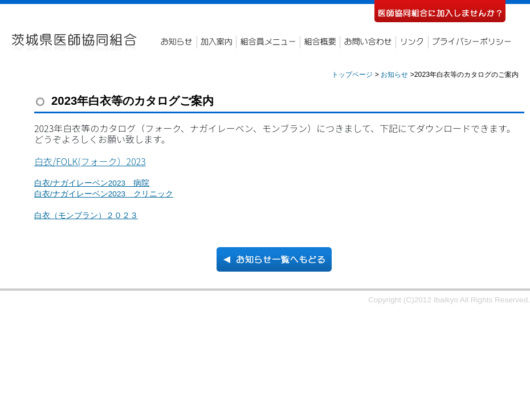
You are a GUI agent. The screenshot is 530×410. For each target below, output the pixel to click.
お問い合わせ (368, 42)
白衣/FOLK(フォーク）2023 (90, 161)
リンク (412, 42)
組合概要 (320, 42)
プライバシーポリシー (472, 42)
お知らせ (177, 42)
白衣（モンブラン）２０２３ (86, 215)
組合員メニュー (268, 42)
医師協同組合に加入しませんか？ (439, 11)
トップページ (352, 75)
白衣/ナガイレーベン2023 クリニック (103, 194)
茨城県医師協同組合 (75, 42)
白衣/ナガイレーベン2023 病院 (91, 183)
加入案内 (216, 42)
